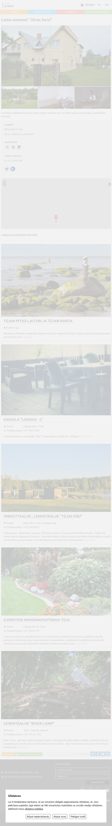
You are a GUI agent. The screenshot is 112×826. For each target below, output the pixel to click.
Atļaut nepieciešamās (38, 816)
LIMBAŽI (70, 12)
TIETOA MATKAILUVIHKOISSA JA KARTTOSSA (22, 777)
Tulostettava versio (30, 754)
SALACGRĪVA (42, 12)
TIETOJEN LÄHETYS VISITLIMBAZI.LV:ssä (20, 772)
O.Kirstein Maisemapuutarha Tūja (37, 620)
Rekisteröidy (98, 782)
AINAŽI (14, 12)
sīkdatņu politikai (34, 809)
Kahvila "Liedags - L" (23, 420)
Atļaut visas (60, 816)
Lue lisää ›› (28, 337)
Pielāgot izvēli (78, 816)
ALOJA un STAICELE (98, 12)
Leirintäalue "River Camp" (29, 723)
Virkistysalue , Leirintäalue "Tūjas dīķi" (43, 516)
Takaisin (8, 754)
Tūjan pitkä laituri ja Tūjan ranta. (38, 321)
